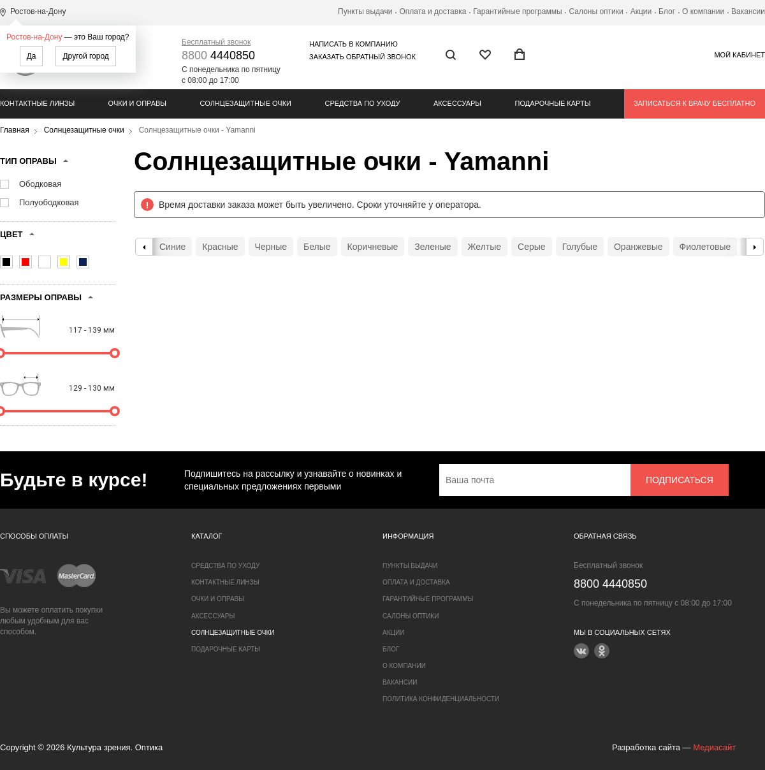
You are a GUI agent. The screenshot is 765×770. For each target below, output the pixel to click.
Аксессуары (457, 103)
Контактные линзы (37, 103)
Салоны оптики (596, 11)
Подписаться (679, 480)
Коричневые (372, 247)
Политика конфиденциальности (440, 698)
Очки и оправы (137, 103)
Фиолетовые (705, 247)
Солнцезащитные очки (245, 103)
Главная (14, 130)
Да (31, 56)
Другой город (85, 56)
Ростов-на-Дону (34, 37)
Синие (172, 247)
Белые (317, 247)
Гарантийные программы (517, 11)
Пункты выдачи (365, 11)
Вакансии (748, 11)
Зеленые (432, 247)
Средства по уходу (362, 103)
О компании (703, 11)
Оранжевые (638, 247)
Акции (641, 11)
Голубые (579, 247)
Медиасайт (714, 747)
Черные (271, 247)
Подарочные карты (553, 103)
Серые (532, 247)
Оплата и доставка (432, 11)
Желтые (485, 247)
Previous (144, 247)
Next (755, 247)
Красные (220, 247)
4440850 (218, 55)
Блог (667, 11)
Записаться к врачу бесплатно (694, 103)
